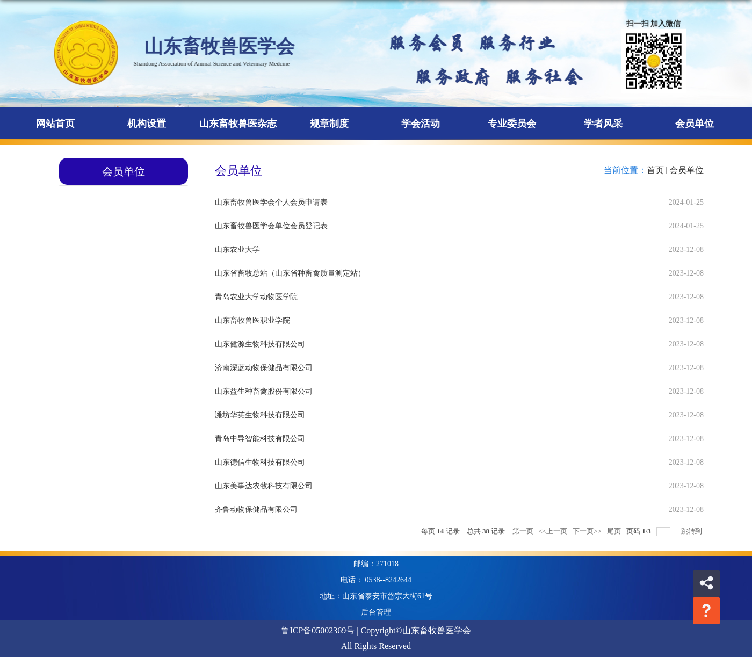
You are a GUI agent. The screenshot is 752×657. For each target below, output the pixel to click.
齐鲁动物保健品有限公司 (256, 510)
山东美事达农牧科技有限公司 (264, 486)
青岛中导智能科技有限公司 (260, 439)
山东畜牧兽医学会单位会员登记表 (271, 226)
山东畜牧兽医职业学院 (252, 320)
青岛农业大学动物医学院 (256, 297)
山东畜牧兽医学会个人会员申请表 (271, 202)
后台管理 (376, 612)
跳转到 (692, 531)
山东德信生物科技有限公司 (260, 462)
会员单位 (686, 170)
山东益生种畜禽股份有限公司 (264, 391)
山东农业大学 (237, 250)
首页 (655, 170)
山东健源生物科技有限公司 (260, 344)
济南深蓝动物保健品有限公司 (264, 368)
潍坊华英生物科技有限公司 (260, 415)
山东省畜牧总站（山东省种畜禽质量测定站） (290, 273)
